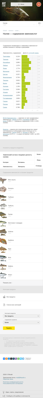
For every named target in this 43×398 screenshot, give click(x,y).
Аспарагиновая (8, 95)
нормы (33, 53)
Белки (39, 154)
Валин (5, 83)
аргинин (25, 132)
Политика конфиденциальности (13, 382)
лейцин (14, 119)
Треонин (5, 59)
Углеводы (39, 166)
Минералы (21, 166)
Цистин (5, 74)
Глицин (5, 101)
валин (5, 121)
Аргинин (5, 86)
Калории (5, 162)
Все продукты (9, 297)
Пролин (5, 104)
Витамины (21, 162)
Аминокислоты (7, 166)
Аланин (5, 92)
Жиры (39, 160)
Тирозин (5, 80)
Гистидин (6, 89)
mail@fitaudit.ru (21, 377)
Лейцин (5, 65)
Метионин (6, 71)
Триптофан (6, 56)
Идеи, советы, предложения (15, 392)
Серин (5, 107)
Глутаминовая (7, 98)
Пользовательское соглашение (13, 383)
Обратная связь (8, 379)
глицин (14, 132)
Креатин (5, 129)
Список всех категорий (12, 305)
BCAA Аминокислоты (9, 118)
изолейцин (26, 119)
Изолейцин (6, 62)
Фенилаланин (7, 77)
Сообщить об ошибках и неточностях (18, 396)
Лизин (5, 68)
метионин (6, 134)
